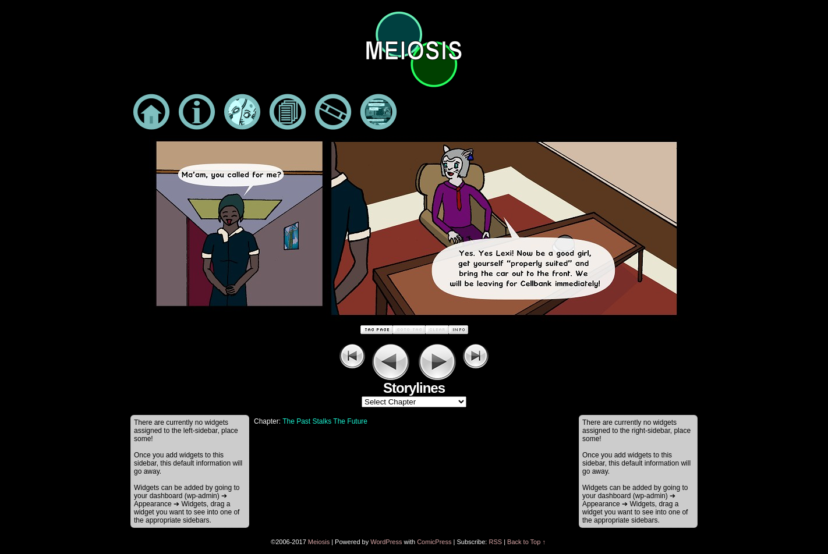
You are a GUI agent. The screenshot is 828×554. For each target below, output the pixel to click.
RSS (495, 541)
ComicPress (434, 541)
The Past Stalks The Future (324, 421)
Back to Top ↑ (526, 541)
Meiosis (319, 541)
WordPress (386, 541)
